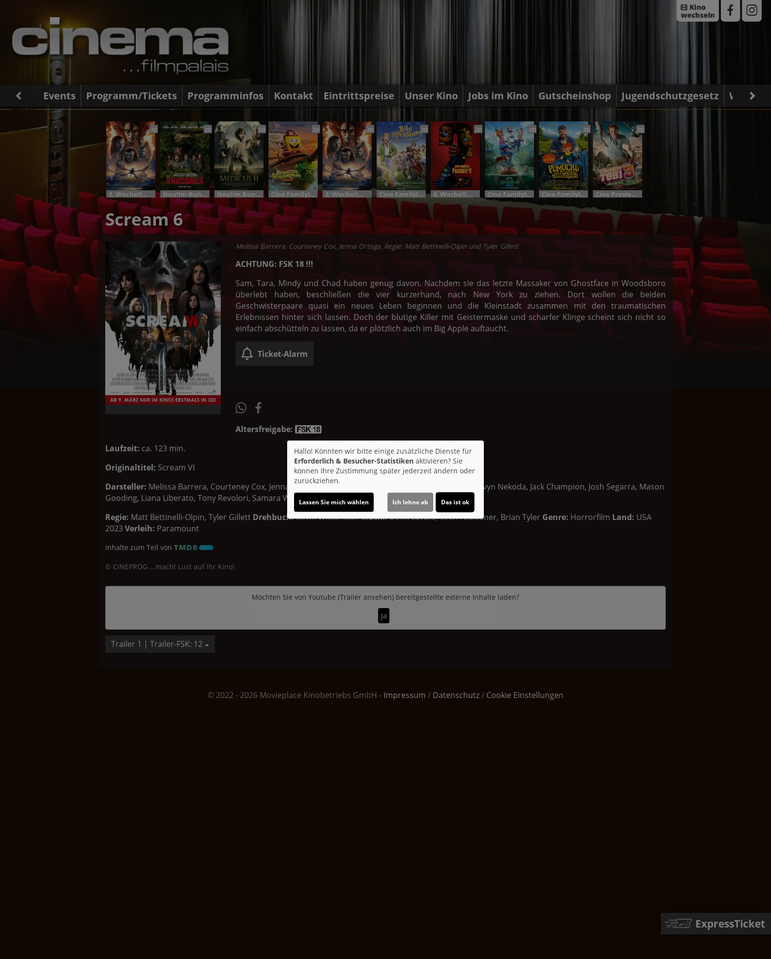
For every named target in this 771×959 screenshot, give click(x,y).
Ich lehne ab (410, 502)
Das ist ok (455, 502)
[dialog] (385, 479)
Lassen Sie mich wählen (334, 502)
